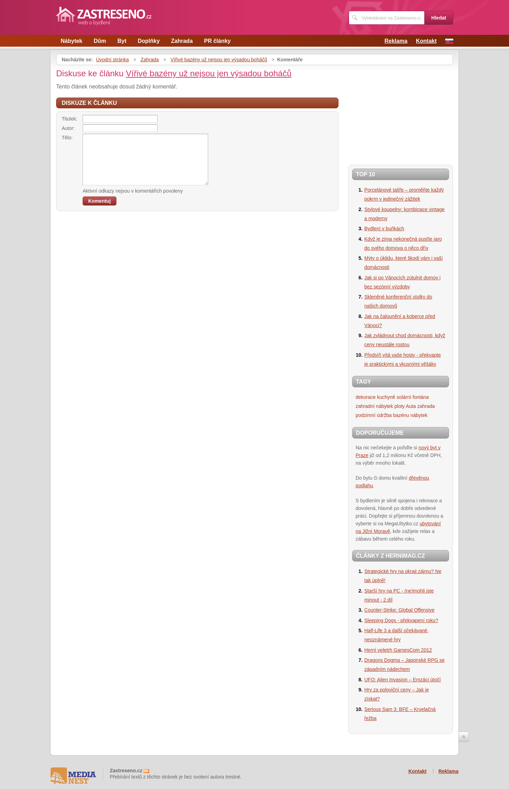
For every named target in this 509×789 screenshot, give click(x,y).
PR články (217, 41)
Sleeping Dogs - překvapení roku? (401, 620)
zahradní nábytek (374, 406)
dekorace (366, 397)
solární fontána (413, 397)
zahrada (426, 406)
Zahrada (182, 41)
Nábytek (71, 41)
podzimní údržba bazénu (382, 415)
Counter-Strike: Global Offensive (399, 610)
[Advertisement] (391, 112)
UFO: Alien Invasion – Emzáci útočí (402, 679)
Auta (411, 406)
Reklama (396, 41)
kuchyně (386, 397)
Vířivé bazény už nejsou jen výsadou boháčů (218, 59)
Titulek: (69, 119)
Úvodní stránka (112, 59)
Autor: (68, 128)
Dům (100, 41)
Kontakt (426, 41)
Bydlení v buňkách (384, 228)
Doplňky (149, 41)
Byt (122, 41)
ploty (399, 406)
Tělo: (67, 137)
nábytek (418, 415)
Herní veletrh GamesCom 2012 (398, 650)
